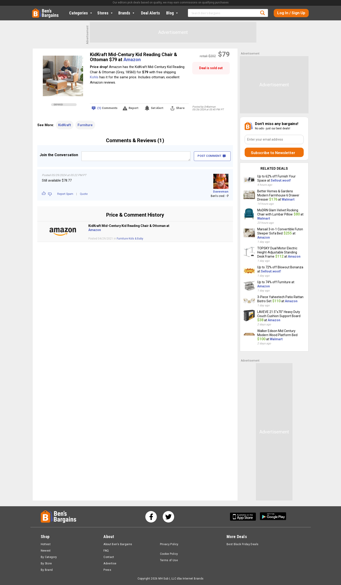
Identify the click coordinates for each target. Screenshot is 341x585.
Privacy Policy (169, 544)
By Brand (47, 569)
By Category (49, 557)
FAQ (106, 550)
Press (107, 569)
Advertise (109, 563)
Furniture (85, 125)
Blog (172, 13)
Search (262, 13)
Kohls (94, 77)
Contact (108, 557)
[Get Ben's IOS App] (244, 517)
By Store (46, 563)
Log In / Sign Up (291, 13)
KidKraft (64, 125)
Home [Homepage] (35, 10)
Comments (107, 108)
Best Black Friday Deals (243, 544)
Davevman (220, 191)
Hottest (46, 544)
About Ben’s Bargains (117, 544)
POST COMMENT (212, 156)
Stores (105, 13)
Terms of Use (169, 560)
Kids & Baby (136, 238)
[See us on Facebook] (151, 516)
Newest (46, 550)
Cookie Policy (169, 553)
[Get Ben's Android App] (273, 517)
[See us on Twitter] (168, 516)
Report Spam (65, 194)
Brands (126, 13)
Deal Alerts (150, 13)
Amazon (132, 59)
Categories (81, 13)
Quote (84, 194)
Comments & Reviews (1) (135, 140)
